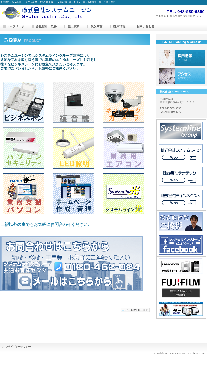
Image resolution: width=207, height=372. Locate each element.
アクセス (182, 76)
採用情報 (182, 58)
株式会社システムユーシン (46, 13)
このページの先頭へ (135, 310)
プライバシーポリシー (18, 346)
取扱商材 (96, 26)
